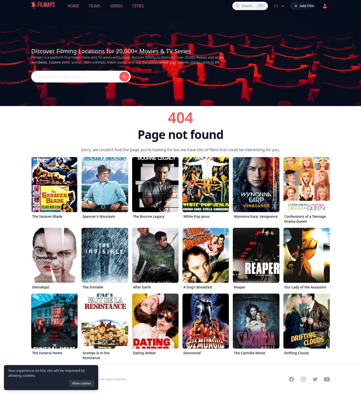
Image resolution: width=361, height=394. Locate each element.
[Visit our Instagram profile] (303, 379)
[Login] (325, 6)
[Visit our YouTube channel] (327, 379)
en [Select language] (279, 6)
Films (94, 6)
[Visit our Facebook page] (291, 379)
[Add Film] (304, 6)
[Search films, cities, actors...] (250, 6)
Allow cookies (81, 383)
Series (116, 6)
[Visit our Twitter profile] (315, 379)
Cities (138, 6)
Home (73, 6)
